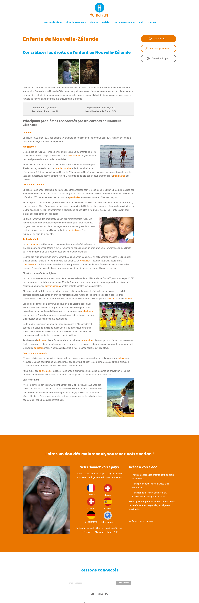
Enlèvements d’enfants (35, 353)
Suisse (108, 490)
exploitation (30, 264)
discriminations (52, 286)
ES (101, 594)
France (91, 490)
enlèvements (45, 371)
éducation (42, 340)
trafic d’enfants (33, 244)
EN (92, 594)
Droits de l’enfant (52, 22)
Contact (151, 22)
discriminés (87, 340)
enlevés (121, 358)
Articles (106, 22)
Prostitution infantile (33, 184)
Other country (108, 517)
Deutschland (91, 517)
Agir (141, 22)
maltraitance (119, 176)
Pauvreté (27, 132)
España (108, 503)
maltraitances (74, 155)
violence (113, 298)
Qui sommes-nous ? (124, 22)
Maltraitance (29, 147)
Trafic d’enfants (31, 239)
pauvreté (129, 298)
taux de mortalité (63, 168)
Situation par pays (76, 22)
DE (106, 594)
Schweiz (91, 503)
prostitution (73, 230)
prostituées (74, 197)
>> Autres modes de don (141, 521)
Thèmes (94, 22)
